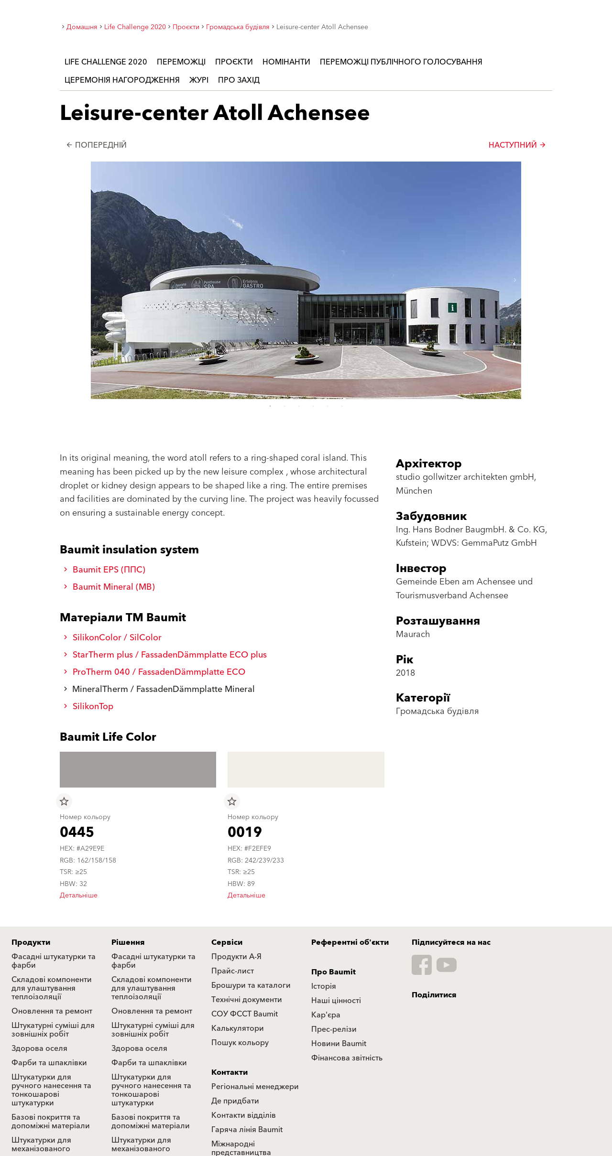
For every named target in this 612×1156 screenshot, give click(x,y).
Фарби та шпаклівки (49, 1063)
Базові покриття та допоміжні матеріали (50, 1122)
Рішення (128, 942)
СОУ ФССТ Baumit (244, 1014)
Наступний (517, 145)
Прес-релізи (334, 1029)
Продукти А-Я (236, 956)
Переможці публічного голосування (401, 62)
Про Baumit (333, 972)
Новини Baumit (338, 1043)
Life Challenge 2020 (106, 62)
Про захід (239, 80)
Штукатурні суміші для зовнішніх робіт (53, 1030)
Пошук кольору (240, 1042)
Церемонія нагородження (122, 80)
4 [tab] (313, 406)
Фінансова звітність (346, 1058)
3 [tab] (299, 406)
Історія (323, 986)
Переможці (181, 62)
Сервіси (226, 942)
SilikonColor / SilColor (113, 637)
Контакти (229, 1072)
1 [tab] (270, 406)
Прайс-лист (232, 971)
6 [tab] (342, 406)
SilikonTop (88, 706)
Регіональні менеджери (255, 1086)
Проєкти (234, 62)
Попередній (96, 145)
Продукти (30, 942)
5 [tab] (327, 406)
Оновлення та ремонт (51, 1011)
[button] (515, 280)
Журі (198, 80)
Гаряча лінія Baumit (247, 1129)
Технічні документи (246, 999)
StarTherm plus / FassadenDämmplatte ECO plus (165, 655)
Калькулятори (237, 1028)
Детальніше (79, 895)
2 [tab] (284, 406)
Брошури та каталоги (251, 985)
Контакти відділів (243, 1115)
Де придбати (235, 1101)
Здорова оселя (39, 1048)
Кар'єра (325, 1015)
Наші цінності (336, 1000)
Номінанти (286, 62)
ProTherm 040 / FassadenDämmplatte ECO (154, 672)
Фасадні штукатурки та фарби (53, 961)
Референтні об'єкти (350, 942)
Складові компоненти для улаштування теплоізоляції (51, 988)
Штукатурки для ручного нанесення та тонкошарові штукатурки (51, 1090)
